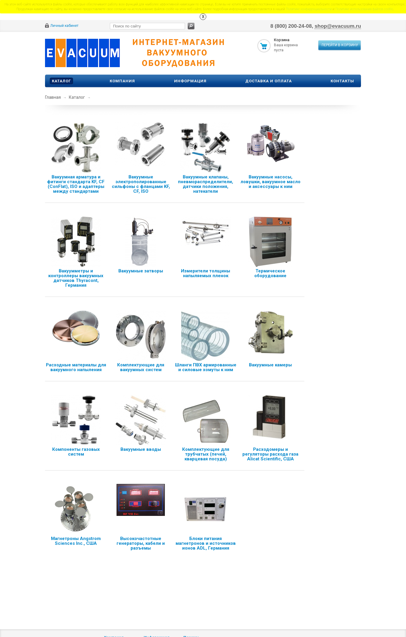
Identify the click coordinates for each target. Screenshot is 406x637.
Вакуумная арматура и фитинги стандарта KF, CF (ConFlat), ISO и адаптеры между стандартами (76, 184)
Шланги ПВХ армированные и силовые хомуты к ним (205, 367)
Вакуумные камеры (270, 365)
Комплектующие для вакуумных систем (140, 367)
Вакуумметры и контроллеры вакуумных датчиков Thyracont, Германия (75, 278)
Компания (122, 81)
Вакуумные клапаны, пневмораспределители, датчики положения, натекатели (205, 184)
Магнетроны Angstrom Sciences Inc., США (76, 541)
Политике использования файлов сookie (364, 9)
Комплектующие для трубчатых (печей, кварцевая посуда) (205, 454)
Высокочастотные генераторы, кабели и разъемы (141, 543)
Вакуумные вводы (140, 449)
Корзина (281, 40)
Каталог (61, 81)
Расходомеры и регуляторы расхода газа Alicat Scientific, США (270, 454)
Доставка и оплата (268, 81)
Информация (190, 81)
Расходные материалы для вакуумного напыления (76, 367)
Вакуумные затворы (140, 271)
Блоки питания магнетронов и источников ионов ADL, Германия (206, 543)
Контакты (342, 81)
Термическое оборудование (270, 273)
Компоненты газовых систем (76, 452)
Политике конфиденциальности (309, 9)
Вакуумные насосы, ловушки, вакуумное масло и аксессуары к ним (270, 181)
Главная (53, 97)
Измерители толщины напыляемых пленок (205, 273)
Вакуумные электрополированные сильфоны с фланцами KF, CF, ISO (141, 184)
